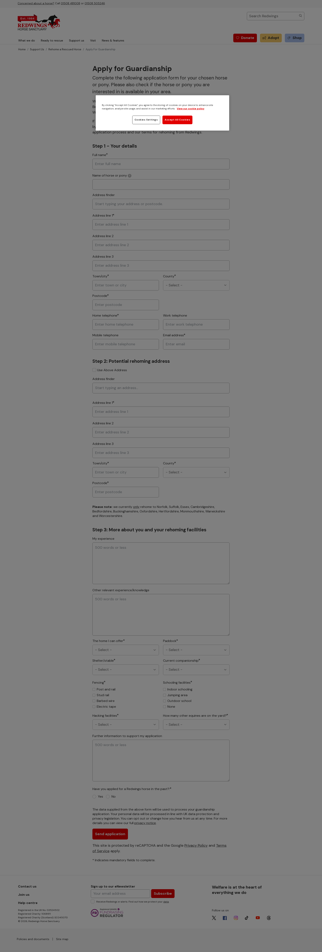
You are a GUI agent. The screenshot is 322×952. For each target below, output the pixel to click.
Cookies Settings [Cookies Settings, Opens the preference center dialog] (146, 119)
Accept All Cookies (177, 119)
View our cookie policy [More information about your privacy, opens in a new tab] (190, 108)
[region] (162, 113)
